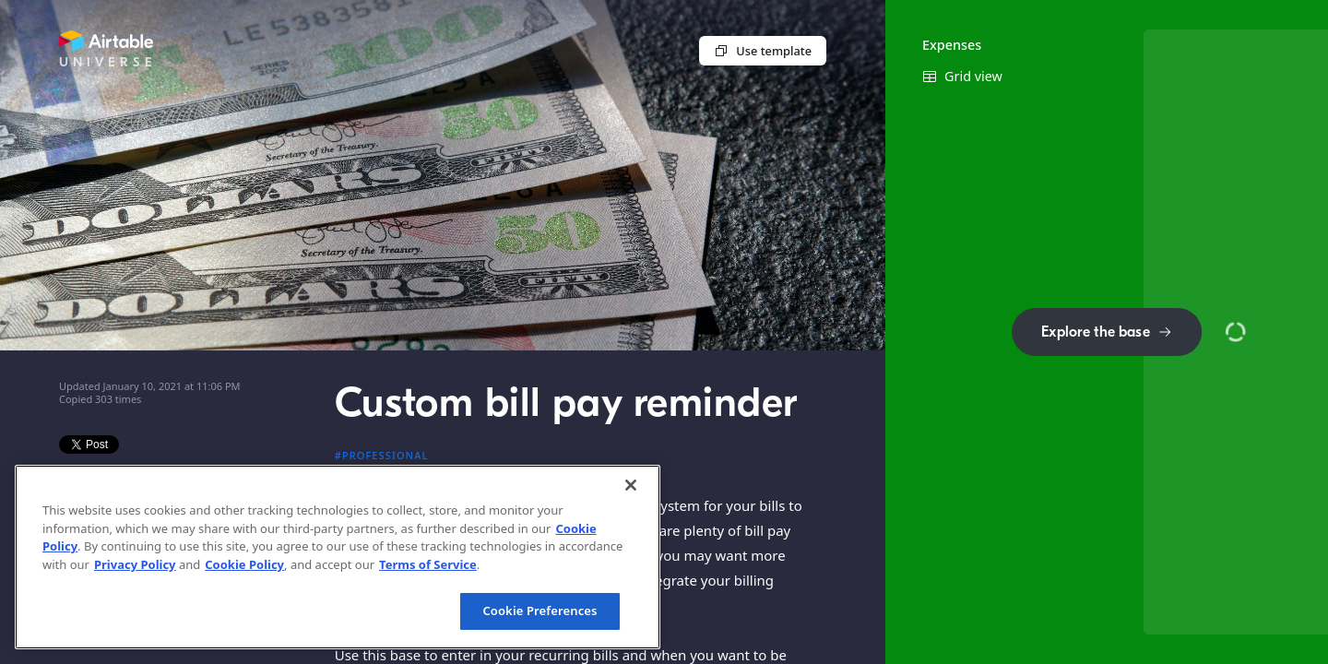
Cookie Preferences (539, 610)
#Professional (382, 455)
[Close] (631, 485)
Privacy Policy (135, 564)
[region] (337, 557)
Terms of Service (428, 564)
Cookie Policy (244, 564)
